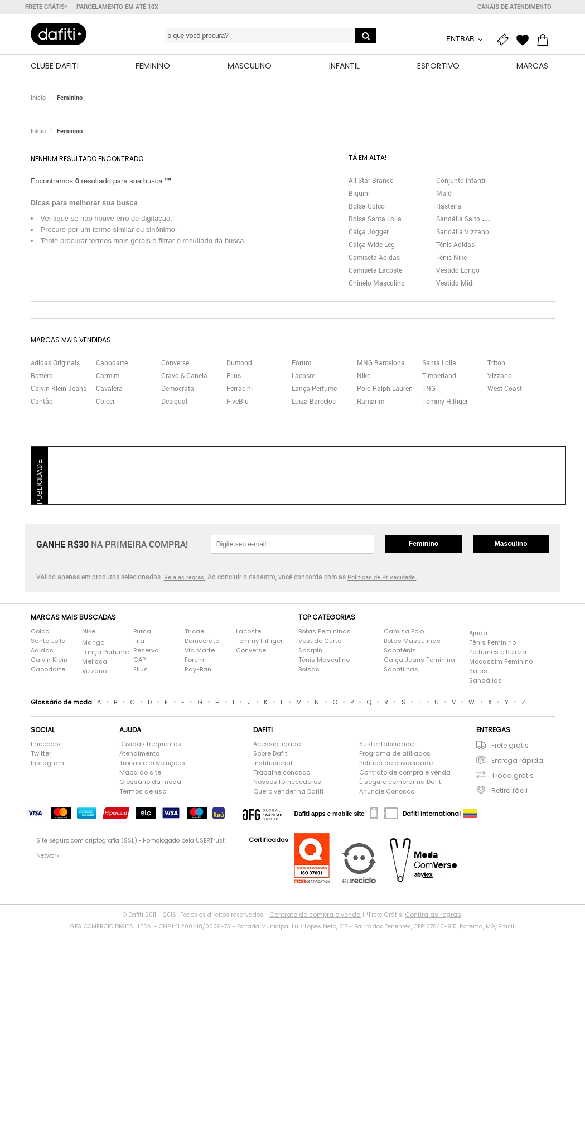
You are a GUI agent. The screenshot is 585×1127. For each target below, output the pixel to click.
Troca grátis (512, 775)
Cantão (42, 400)
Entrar (461, 38)
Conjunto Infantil (461, 180)
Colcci (105, 400)
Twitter (41, 753)
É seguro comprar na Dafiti (401, 782)
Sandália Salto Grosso (469, 218)
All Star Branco (371, 180)
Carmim (107, 375)
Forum (301, 362)
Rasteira (448, 205)
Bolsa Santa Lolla (375, 218)
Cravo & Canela (184, 375)
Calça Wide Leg (372, 244)
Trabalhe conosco (281, 772)
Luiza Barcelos (314, 400)
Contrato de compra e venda (405, 772)
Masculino (511, 544)
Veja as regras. (185, 577)
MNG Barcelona (381, 362)
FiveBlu (237, 400)
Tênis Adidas (455, 244)
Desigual (174, 400)
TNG (429, 388)
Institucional (272, 763)
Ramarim (370, 400)
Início (38, 97)
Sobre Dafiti (271, 753)
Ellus (233, 375)
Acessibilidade (277, 744)
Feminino (70, 97)
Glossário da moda (150, 782)
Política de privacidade (396, 763)
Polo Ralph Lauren (385, 388)
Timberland (439, 375)
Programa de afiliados (395, 753)
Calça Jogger (369, 231)
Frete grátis (510, 745)
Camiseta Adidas (374, 257)
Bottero (42, 375)
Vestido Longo (458, 269)
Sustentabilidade (386, 744)
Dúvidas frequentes (150, 744)
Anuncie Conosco (386, 791)
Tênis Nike (451, 257)
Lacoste (303, 375)
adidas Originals (55, 362)
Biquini (359, 192)
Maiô (444, 192)
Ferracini (239, 388)
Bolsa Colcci (367, 205)
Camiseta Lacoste (375, 269)
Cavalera (109, 388)
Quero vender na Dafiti (288, 791)
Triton (496, 362)
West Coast (504, 388)
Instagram (47, 763)
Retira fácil (509, 790)
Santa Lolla (439, 362)
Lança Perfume (314, 388)
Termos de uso (142, 791)
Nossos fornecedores (287, 782)
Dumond (239, 362)
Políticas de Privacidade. (382, 577)
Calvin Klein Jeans (58, 388)
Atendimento (139, 753)
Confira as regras (433, 914)
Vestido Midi (455, 282)
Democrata (177, 388)
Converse (175, 362)
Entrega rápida (517, 760)
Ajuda (478, 633)
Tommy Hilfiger (445, 400)
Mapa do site (140, 772)
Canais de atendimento (514, 7)
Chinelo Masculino (377, 282)
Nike (363, 375)
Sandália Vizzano (462, 231)
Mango (93, 642)
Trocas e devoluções (152, 763)
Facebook (46, 744)
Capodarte (112, 362)
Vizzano (499, 375)
